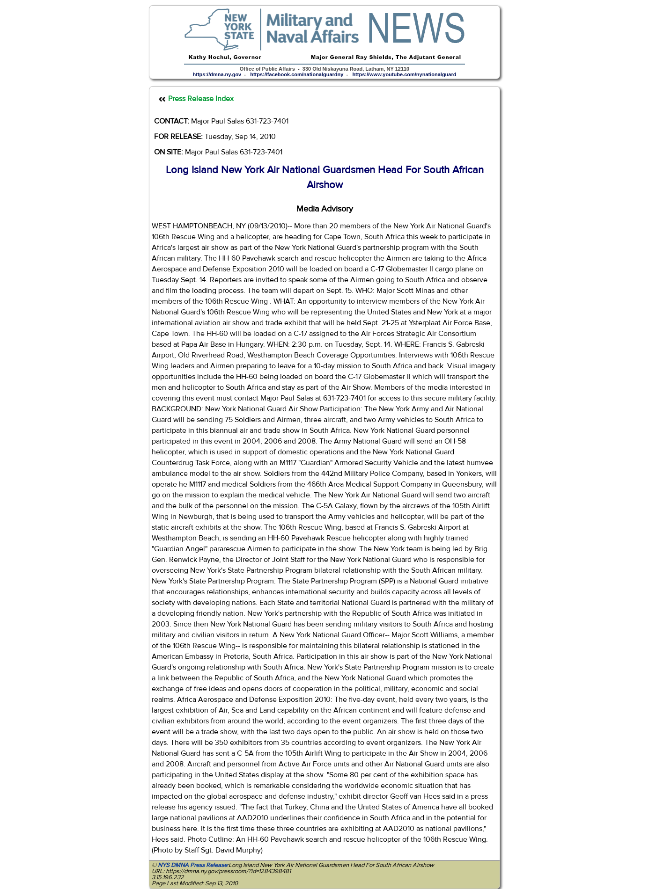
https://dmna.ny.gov (217, 74)
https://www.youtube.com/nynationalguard (404, 74)
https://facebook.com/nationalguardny (296, 74)
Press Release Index (201, 98)
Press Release (208, 865)
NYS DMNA (173, 865)
